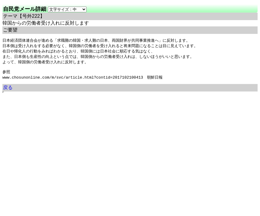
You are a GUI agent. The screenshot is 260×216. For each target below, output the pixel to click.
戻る (8, 90)
